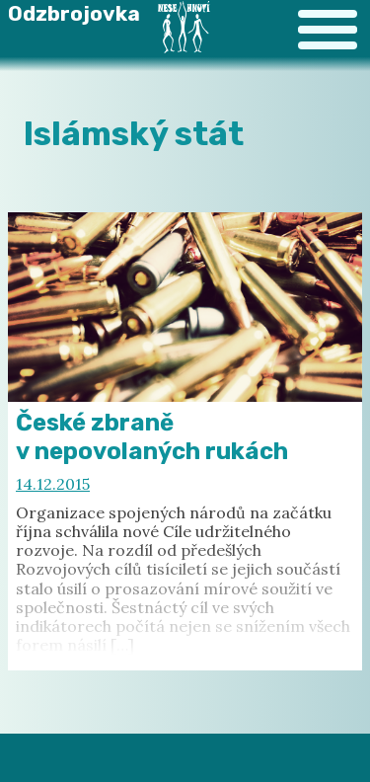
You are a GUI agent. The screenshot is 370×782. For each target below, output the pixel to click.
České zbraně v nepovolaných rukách (152, 437)
